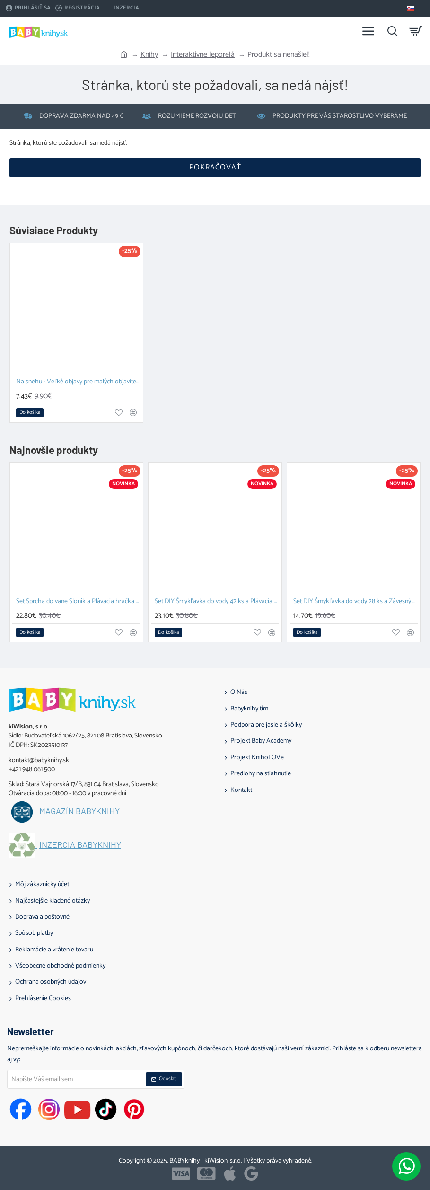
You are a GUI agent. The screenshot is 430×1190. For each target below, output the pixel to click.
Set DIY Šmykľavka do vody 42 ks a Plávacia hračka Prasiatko (217, 601)
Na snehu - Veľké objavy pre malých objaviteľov (78, 382)
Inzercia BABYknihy (80, 845)
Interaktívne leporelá (203, 55)
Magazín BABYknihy (79, 811)
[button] (30, 412)
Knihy (149, 55)
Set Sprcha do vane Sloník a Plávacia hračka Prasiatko (78, 601)
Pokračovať (215, 167)
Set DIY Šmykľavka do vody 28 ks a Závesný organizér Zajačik (355, 601)
